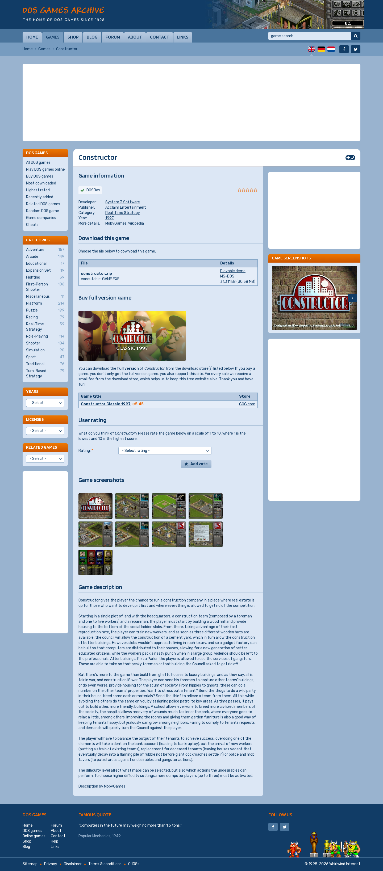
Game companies (41, 218)
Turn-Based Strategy (45, 373)
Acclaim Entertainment (125, 207)
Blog (92, 37)
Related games (41, 447)
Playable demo (232, 271)
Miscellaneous (45, 296)
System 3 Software (122, 202)
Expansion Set (45, 270)
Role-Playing (45, 336)
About (135, 37)
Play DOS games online (45, 169)
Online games (34, 836)
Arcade (45, 256)
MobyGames (116, 223)
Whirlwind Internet (344, 864)
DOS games (35, 814)
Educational (45, 263)
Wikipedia (136, 223)
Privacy (50, 864)
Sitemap (30, 864)
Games (53, 37)
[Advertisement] (191, 102)
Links (182, 37)
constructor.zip (96, 273)
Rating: (85, 450)
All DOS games (38, 162)
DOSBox (93, 190)
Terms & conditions (105, 864)
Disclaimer (73, 864)
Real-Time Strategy (122, 213)
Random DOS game (42, 211)
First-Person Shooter (45, 287)
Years (32, 391)
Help (54, 841)
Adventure (45, 250)
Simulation (45, 350)
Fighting (45, 277)
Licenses (35, 419)
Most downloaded (41, 183)
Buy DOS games (39, 176)
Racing (45, 317)
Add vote (199, 464)
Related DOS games (43, 204)
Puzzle (45, 310)
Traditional (45, 364)
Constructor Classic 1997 (106, 404)
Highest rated (38, 190)
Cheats (32, 224)
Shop (73, 37)
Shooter (45, 343)
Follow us (280, 814)
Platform (45, 303)
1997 (109, 218)
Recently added (39, 197)
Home (32, 37)
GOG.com (247, 404)
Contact (159, 37)
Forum (113, 37)
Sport (45, 357)
